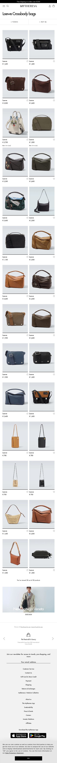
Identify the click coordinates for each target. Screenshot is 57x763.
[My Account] (50, 6)
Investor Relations (28, 719)
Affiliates (28, 723)
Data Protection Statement (14, 753)
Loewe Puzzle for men (37, 627)
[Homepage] (28, 6)
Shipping (28, 685)
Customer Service (28, 669)
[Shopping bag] (53, 6)
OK (28, 758)
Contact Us (28, 673)
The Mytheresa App (28, 703)
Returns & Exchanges (28, 689)
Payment (28, 681)
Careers (28, 715)
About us (28, 699)
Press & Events (28, 711)
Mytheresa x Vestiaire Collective (28, 693)
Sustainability (28, 707)
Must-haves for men (26, 627)
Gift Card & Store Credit (28, 677)
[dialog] (28, 752)
